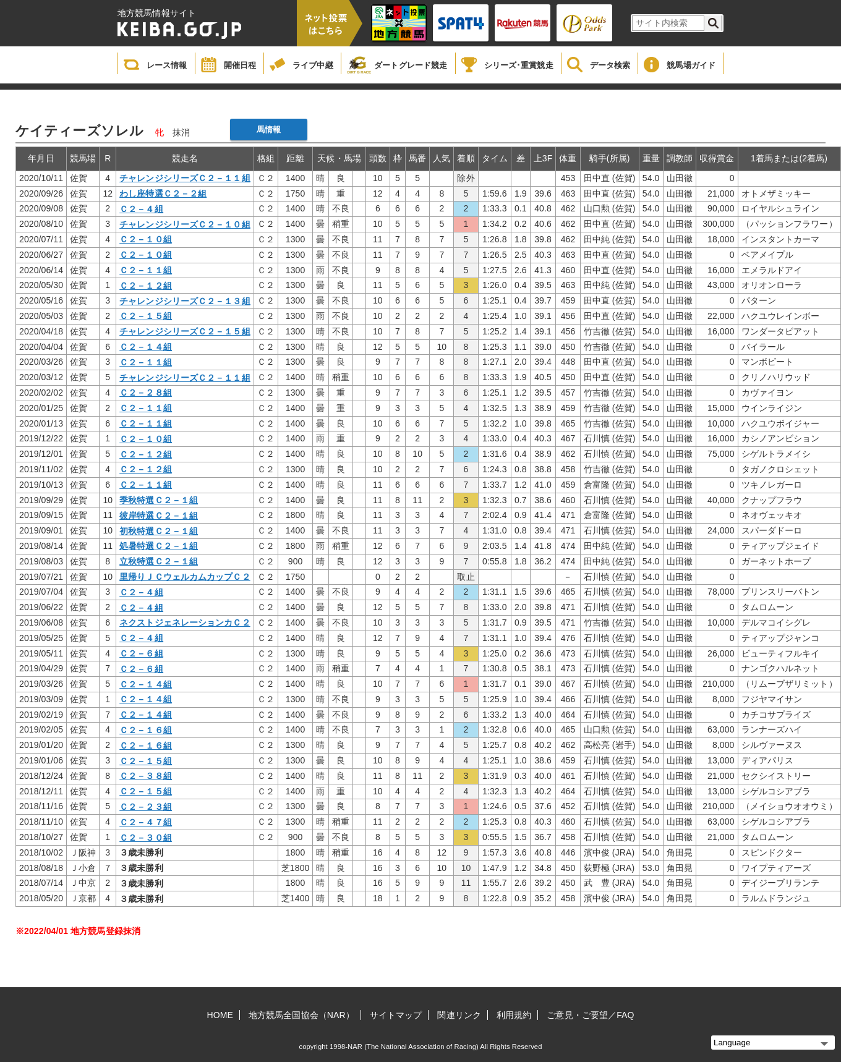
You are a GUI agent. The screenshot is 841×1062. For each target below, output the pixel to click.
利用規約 (514, 1015)
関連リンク (459, 1015)
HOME (220, 1015)
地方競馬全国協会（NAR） (301, 1015)
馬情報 (269, 129)
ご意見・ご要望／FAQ (590, 1015)
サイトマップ (396, 1015)
